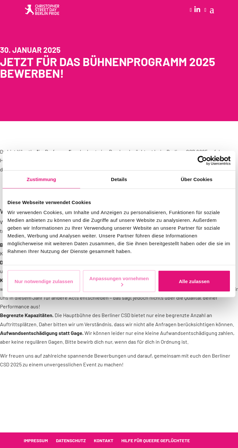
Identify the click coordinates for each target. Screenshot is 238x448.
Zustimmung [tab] (41, 179)
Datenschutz (71, 440)
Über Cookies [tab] (196, 179)
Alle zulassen (194, 281)
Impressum (36, 440)
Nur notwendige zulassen (44, 281)
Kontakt (103, 440)
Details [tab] (119, 179)
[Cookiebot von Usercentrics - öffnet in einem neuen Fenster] (202, 160)
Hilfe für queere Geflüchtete (155, 440)
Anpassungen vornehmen (119, 281)
